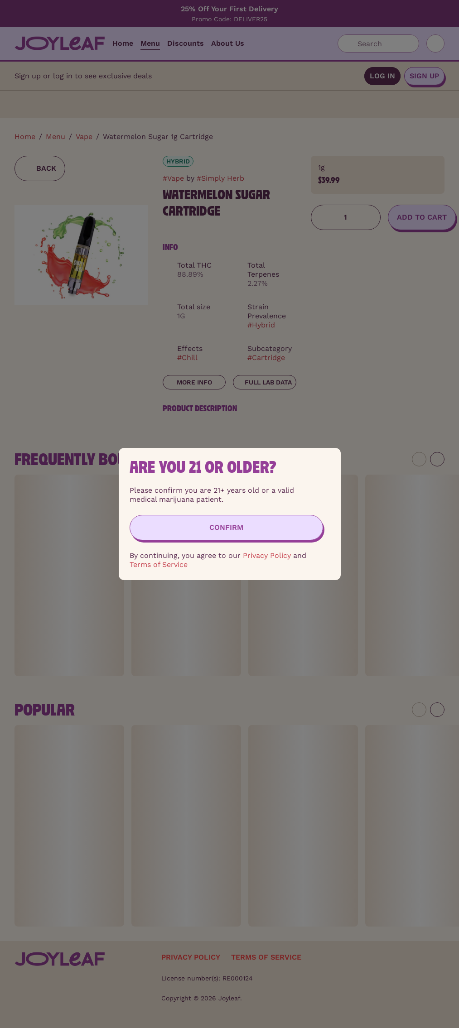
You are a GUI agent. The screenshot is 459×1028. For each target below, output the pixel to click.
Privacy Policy (267, 555)
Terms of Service (159, 564)
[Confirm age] (226, 527)
